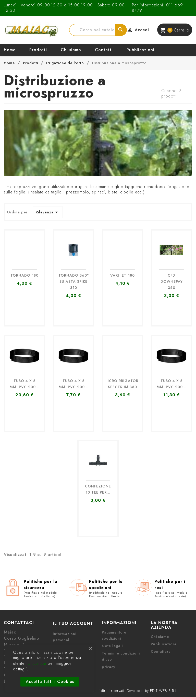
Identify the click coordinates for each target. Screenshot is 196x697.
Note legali (112, 645)
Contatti (104, 50)
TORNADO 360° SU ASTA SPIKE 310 (73, 281)
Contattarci (161, 651)
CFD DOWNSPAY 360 (172, 281)
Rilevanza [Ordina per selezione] (48, 212)
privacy (108, 666)
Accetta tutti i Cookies (50, 681)
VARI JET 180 (122, 275)
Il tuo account (73, 623)
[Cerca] (98, 30)
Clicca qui (37, 663)
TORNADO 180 (24, 275)
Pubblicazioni (140, 50)
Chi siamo (71, 50)
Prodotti (38, 50)
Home (10, 50)
